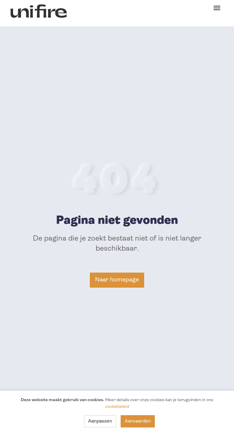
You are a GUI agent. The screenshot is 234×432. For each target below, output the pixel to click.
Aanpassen (100, 421)
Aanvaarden (138, 421)
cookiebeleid (117, 407)
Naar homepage (117, 280)
